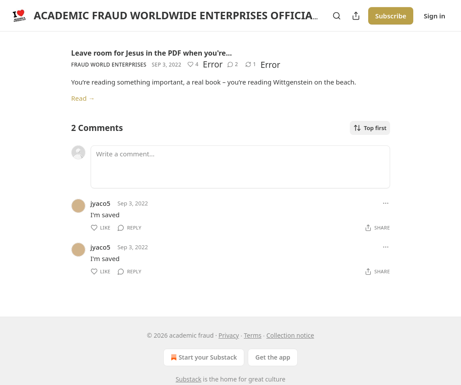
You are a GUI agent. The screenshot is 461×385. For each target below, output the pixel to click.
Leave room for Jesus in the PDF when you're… (151, 53)
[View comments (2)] (233, 64)
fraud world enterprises (109, 64)
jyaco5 (101, 203)
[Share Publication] (356, 16)
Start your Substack (203, 357)
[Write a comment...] (240, 166)
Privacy (228, 335)
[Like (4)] (193, 64)
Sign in (434, 15)
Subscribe (390, 15)
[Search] (336, 16)
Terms (252, 335)
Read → (83, 98)
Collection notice (290, 335)
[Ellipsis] (386, 203)
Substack (188, 379)
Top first (370, 128)
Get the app (272, 357)
